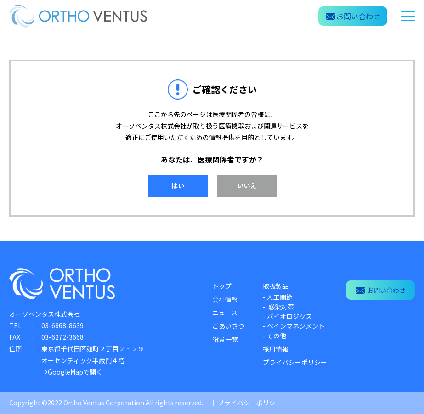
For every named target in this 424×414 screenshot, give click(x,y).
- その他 (274, 335)
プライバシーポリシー (295, 362)
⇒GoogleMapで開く (71, 371)
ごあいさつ (228, 325)
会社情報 (225, 299)
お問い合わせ (381, 290)
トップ (222, 286)
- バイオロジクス (287, 316)
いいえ (246, 185)
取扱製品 (275, 286)
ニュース (224, 312)
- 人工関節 (278, 297)
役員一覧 (225, 339)
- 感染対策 (278, 306)
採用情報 (275, 348)
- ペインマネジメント (294, 325)
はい (177, 185)
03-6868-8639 (62, 325)
